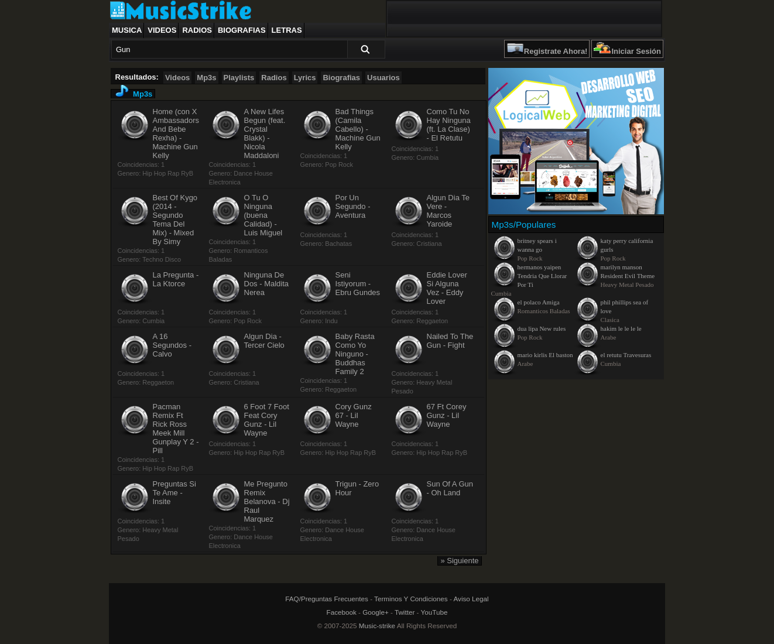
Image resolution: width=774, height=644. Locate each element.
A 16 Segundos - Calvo (172, 345)
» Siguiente (459, 560)
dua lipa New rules (542, 328)
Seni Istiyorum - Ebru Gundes (358, 283)
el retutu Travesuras (626, 354)
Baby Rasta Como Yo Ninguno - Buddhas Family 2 (355, 354)
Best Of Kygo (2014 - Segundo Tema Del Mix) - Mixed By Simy (175, 219)
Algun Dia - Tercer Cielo (264, 341)
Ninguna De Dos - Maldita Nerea (266, 283)
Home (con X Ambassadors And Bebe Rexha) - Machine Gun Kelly (176, 133)
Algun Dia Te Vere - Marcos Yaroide (448, 210)
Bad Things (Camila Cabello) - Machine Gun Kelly (358, 129)
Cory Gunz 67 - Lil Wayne (353, 415)
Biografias (242, 30)
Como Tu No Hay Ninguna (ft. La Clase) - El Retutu (449, 124)
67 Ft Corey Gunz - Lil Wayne (447, 415)
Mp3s (206, 77)
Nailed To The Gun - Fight (450, 341)
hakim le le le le (621, 328)
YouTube (434, 612)
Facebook (342, 612)
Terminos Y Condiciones (411, 598)
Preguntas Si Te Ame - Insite (174, 492)
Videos (162, 30)
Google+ (375, 612)
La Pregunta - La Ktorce (176, 279)
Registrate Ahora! (556, 51)
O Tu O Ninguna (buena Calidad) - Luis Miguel (263, 215)
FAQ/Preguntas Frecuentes (326, 598)
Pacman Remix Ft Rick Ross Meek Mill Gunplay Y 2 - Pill (176, 428)
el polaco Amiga (539, 302)
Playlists (239, 77)
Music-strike (377, 625)
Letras (287, 30)
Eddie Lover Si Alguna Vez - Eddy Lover (447, 288)
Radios (197, 30)
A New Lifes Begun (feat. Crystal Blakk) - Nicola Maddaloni (265, 133)
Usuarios (383, 77)
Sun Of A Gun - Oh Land (450, 488)
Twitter (405, 612)
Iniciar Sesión (636, 51)
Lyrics (305, 77)
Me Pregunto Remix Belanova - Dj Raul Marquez (267, 501)
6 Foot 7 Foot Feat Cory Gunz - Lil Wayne (266, 419)
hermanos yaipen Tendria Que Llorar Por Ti (542, 275)
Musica (127, 30)
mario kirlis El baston (545, 354)
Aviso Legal (470, 598)
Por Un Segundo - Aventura (353, 206)
